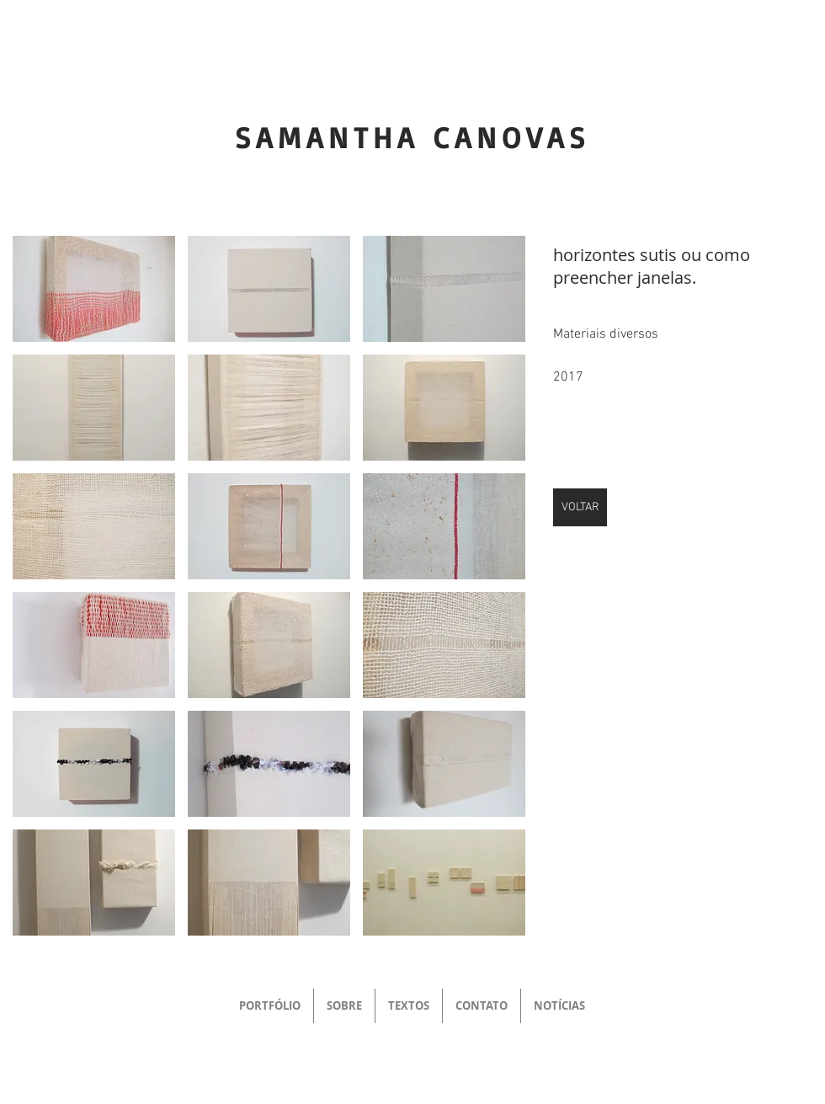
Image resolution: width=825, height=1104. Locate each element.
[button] (94, 289)
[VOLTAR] (580, 507)
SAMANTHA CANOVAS (412, 137)
